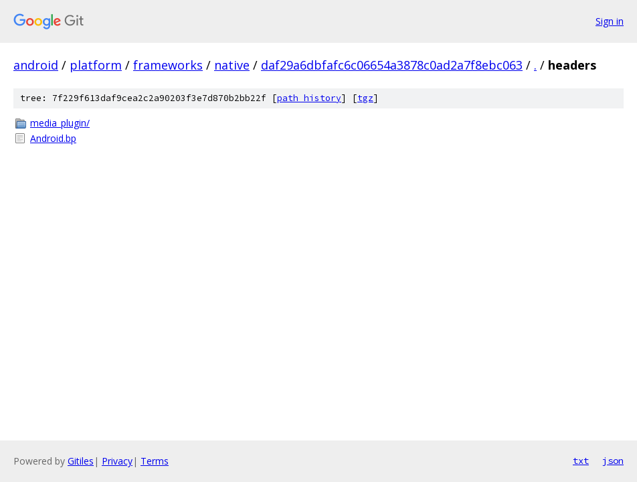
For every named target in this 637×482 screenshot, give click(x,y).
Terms (155, 461)
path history (309, 98)
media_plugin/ (60, 122)
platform (96, 65)
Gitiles (81, 461)
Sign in (610, 21)
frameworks (168, 65)
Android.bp (53, 138)
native (232, 65)
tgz (365, 98)
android (35, 65)
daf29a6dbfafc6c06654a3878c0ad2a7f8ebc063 (392, 65)
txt (581, 461)
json (613, 461)
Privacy (117, 461)
